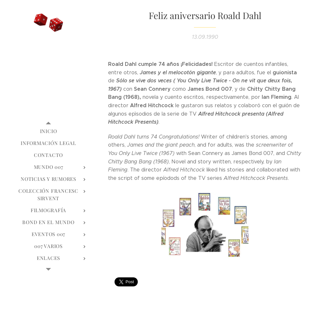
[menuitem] (48, 131)
